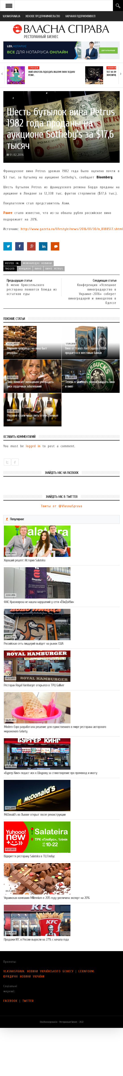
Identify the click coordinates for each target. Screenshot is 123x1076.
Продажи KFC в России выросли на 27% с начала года (36, 939)
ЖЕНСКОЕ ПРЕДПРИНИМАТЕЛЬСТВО (42, 16)
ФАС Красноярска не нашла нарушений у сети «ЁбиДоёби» (39, 602)
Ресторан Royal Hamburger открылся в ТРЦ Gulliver (34, 685)
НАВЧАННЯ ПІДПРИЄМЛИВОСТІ (80, 16)
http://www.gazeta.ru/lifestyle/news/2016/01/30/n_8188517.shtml (72, 229)
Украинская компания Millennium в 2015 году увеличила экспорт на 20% (47, 898)
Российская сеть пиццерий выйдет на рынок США (33, 644)
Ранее (8, 213)
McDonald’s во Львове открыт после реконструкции (35, 815)
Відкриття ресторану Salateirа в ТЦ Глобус (29, 856)
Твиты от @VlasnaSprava (61, 506)
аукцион (25, 268)
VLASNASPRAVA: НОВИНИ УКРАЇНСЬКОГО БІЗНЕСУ (38, 971)
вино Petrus (54, 268)
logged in (33, 446)
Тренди (33, 67)
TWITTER (28, 1001)
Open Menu (9, 5)
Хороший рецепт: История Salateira (24, 560)
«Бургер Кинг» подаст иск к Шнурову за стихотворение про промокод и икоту (50, 773)
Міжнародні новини (37, 263)
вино (38, 268)
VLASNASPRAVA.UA (11, 16)
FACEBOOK (10, 1001)
